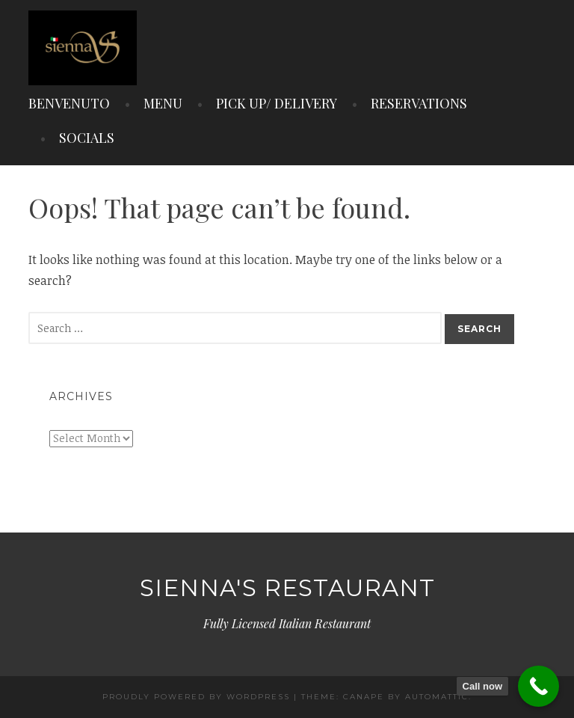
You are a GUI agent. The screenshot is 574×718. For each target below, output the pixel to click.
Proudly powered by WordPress (196, 697)
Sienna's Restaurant (287, 588)
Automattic (437, 697)
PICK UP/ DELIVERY (276, 103)
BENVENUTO (69, 103)
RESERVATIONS (419, 103)
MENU (163, 103)
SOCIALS (86, 137)
